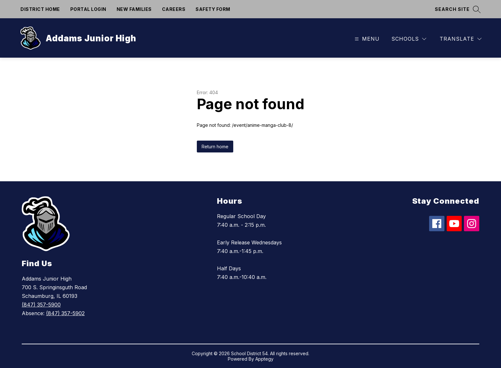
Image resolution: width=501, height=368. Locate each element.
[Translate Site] (460, 39)
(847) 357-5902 (65, 313)
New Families (134, 9)
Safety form (213, 9)
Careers (174, 9)
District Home (40, 9)
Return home (215, 146)
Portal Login (88, 9)
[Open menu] (366, 39)
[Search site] (458, 9)
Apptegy (264, 359)
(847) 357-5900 (41, 304)
